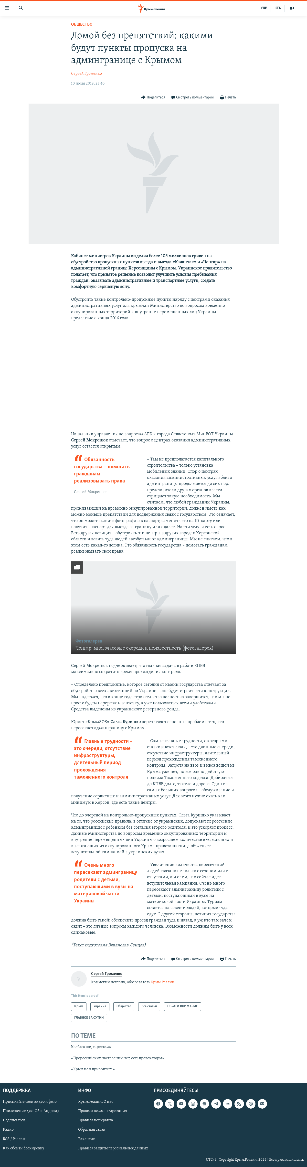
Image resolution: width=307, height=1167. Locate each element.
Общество (82, 24)
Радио (8, 1130)
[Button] (153, 97)
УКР (264, 8)
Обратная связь (91, 1130)
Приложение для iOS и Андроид (31, 1111)
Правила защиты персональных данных (113, 1148)
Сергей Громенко (86, 74)
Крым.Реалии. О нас (95, 1102)
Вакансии (86, 1139)
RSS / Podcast (14, 1139)
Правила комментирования (102, 1111)
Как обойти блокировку (23, 1148)
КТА (278, 8)
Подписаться (14, 1121)
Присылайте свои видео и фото (30, 1102)
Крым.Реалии (162, 982)
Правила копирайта (95, 1121)
